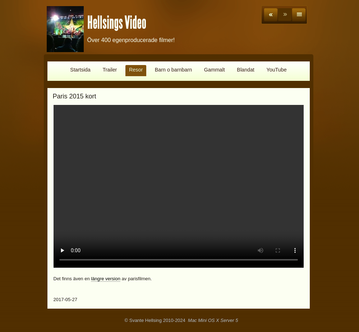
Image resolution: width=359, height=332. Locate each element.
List (298, 14)
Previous (270, 14)
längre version (105, 278)
